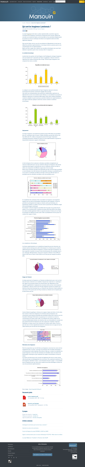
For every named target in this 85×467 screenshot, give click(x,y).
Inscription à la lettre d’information (42, 454)
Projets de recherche (27, 1)
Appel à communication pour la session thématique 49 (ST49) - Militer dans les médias (42, 434)
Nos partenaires (11, 448)
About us (50, 1)
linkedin (14, 457)
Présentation (10, 444)
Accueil (23, 22)
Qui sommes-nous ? (13, 1)
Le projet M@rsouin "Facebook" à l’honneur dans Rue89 (35, 437)
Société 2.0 (35, 416)
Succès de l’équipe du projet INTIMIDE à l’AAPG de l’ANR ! (35, 431)
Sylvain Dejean (41, 29)
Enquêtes (34, 1)
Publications (39, 1)
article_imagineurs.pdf (33, 396)
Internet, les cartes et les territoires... (30, 428)
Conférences (45, 1)
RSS (16, 457)
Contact (54, 1)
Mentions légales (11, 453)
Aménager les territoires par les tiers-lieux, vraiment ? (34, 424)
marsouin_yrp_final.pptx (33, 403)
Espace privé (10, 455)
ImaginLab (29, 34)
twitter (9, 457)
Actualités (20, 1)
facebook (11, 457)
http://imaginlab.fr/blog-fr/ (35, 389)
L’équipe (9, 451)
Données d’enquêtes (37, 417)
